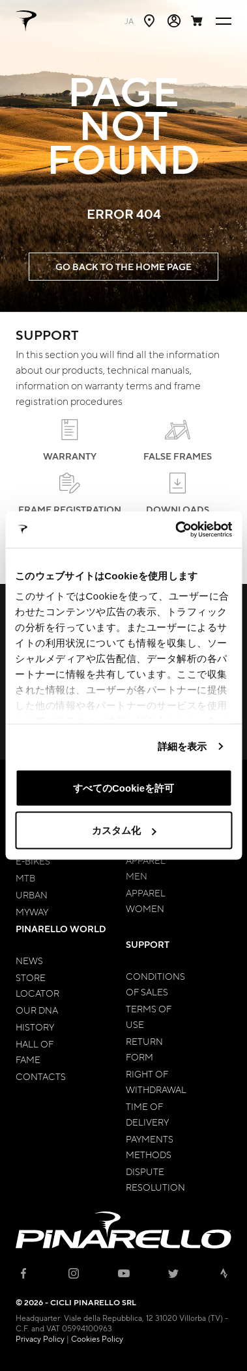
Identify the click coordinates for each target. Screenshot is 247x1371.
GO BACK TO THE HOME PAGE (123, 266)
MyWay (32, 911)
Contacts (41, 1076)
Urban (32, 894)
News (29, 960)
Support (147, 944)
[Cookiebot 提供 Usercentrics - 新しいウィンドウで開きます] (176, 529)
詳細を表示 (182, 746)
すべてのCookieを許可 (123, 787)
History (35, 1026)
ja (129, 21)
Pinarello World (61, 928)
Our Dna (37, 1010)
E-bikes (33, 860)
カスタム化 (124, 830)
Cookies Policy (97, 1338)
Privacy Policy (40, 1338)
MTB (25, 877)
